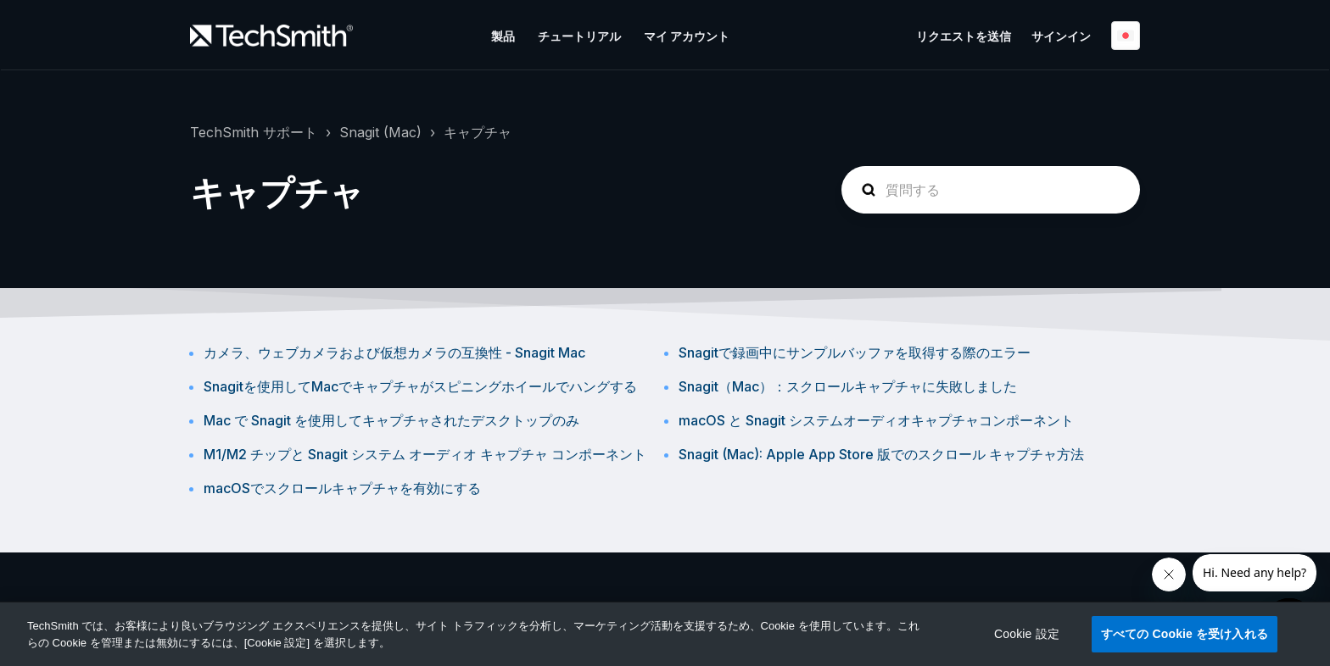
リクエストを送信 (963, 36)
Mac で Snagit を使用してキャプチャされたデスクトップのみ (391, 420)
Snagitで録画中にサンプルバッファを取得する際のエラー (855, 352)
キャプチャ (477, 132)
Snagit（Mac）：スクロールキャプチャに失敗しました (848, 386)
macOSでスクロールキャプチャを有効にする (342, 488)
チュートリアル (579, 36)
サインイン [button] (1061, 36)
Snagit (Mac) (380, 132)
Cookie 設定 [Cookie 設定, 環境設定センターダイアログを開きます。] (1026, 634)
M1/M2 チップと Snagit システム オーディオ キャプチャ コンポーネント (425, 454)
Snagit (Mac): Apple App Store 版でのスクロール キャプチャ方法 (881, 454)
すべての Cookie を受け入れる (1184, 634)
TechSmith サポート (253, 132)
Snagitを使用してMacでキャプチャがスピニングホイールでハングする (420, 386)
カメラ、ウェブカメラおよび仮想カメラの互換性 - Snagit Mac (394, 352)
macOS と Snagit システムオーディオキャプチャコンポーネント (876, 420)
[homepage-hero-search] (990, 190)
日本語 (1125, 35)
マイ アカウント (686, 36)
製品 (503, 36)
